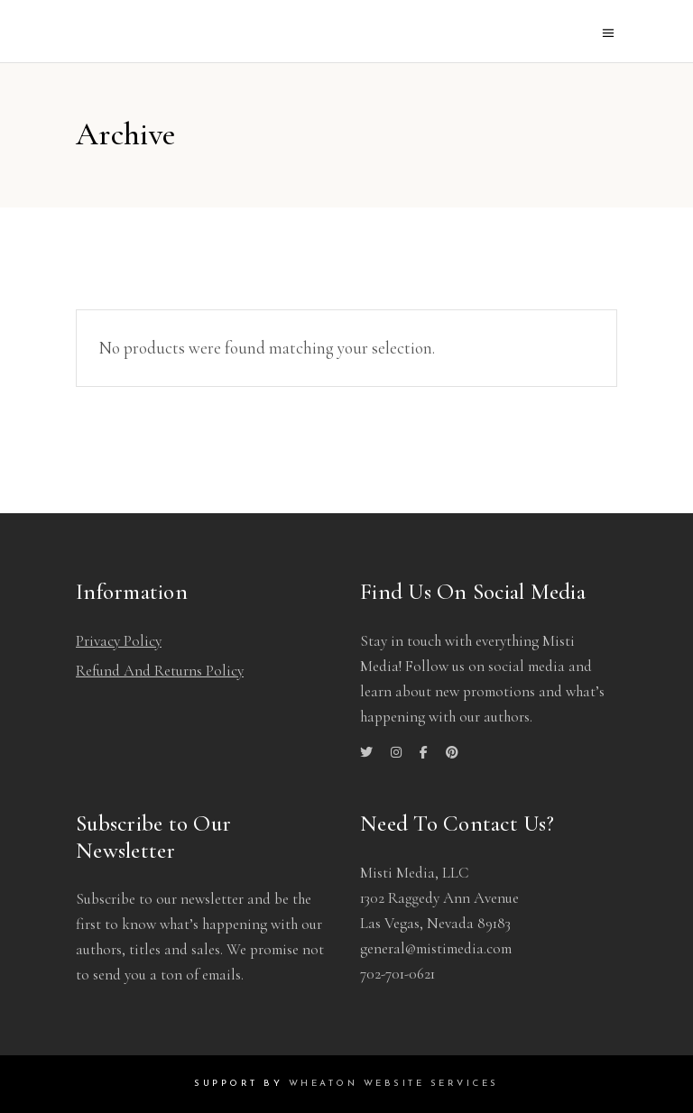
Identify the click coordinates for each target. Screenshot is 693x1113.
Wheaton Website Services (394, 1084)
